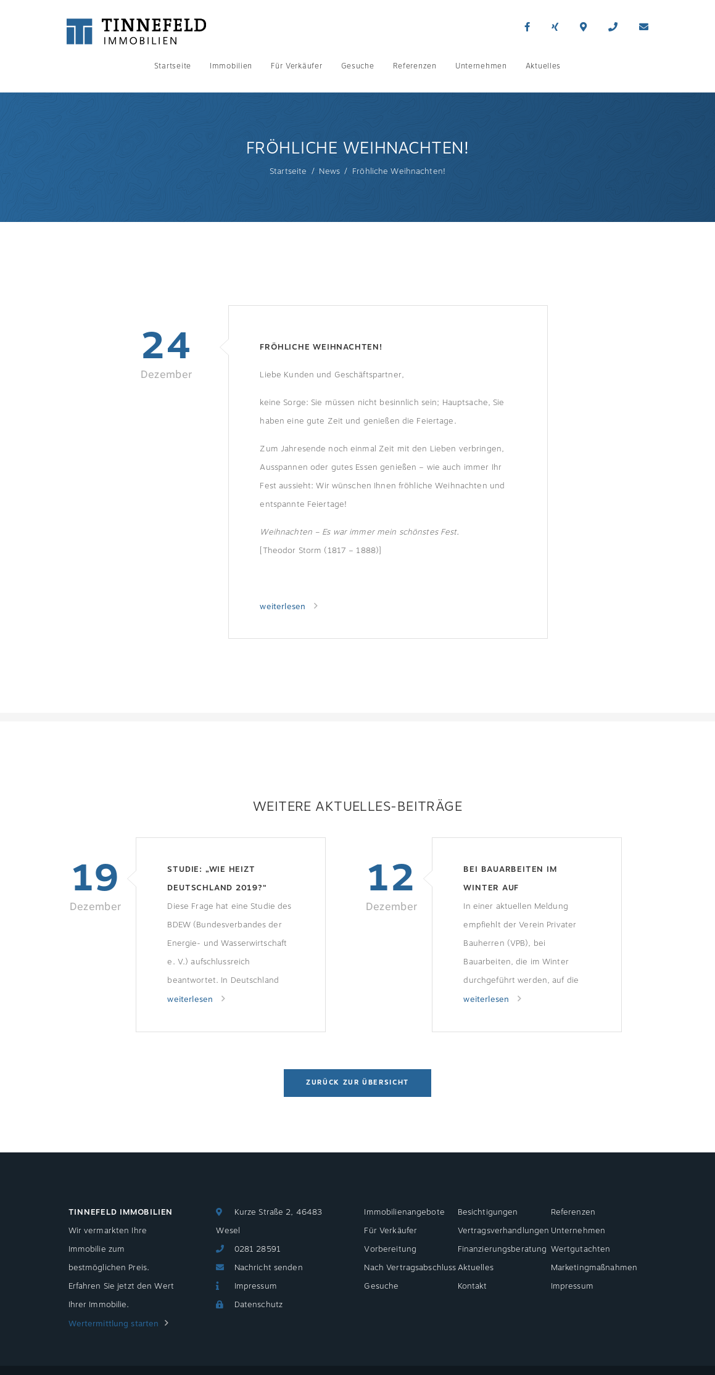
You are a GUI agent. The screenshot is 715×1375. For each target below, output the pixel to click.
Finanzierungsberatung (502, 1249)
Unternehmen (481, 66)
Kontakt (472, 1286)
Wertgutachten (581, 1249)
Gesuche (357, 66)
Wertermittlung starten (113, 1324)
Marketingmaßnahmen (594, 1268)
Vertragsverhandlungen (504, 1231)
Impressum (255, 1286)
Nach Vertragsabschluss (410, 1268)
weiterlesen (284, 607)
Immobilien (231, 66)
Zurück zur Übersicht (357, 1082)
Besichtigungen (488, 1212)
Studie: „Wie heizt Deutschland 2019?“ (217, 878)
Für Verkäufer (296, 66)
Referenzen (415, 66)
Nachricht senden (268, 1268)
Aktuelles (543, 66)
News (329, 171)
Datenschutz (258, 1305)
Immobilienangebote (404, 1212)
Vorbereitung (390, 1249)
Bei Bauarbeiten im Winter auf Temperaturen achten (518, 880)
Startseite (172, 66)
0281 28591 (257, 1249)
